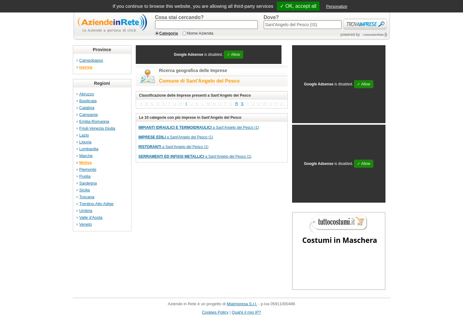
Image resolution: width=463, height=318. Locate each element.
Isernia (85, 67)
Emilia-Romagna (94, 121)
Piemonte (88, 169)
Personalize (336, 6)
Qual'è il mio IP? (246, 312)
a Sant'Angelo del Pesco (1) (199, 127)
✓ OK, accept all (298, 6)
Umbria (85, 210)
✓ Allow (233, 54)
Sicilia (84, 190)
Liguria (85, 142)
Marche (86, 155)
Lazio (84, 135)
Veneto (85, 224)
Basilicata (88, 101)
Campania (88, 114)
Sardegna (88, 183)
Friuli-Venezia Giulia (97, 128)
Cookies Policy (215, 312)
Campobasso (91, 60)
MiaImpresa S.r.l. (242, 303)
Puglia (85, 176)
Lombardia (88, 149)
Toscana (86, 197)
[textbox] (206, 24)
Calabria (86, 107)
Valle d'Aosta (91, 217)
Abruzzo (86, 94)
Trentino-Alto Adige (96, 203)
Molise (85, 162)
